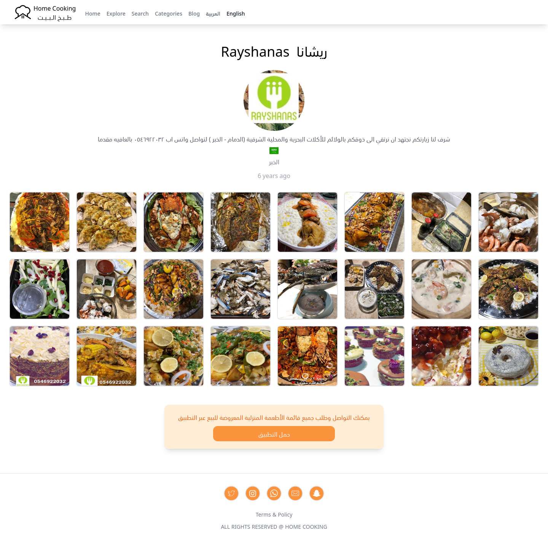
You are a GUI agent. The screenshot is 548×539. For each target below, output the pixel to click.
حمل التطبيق (274, 434)
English (235, 13)
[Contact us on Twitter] (231, 493)
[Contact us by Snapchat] (316, 493)
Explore (116, 13)
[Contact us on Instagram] (252, 493)
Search (140, 13)
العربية (213, 13)
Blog (194, 13)
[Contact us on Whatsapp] (274, 493)
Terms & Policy (274, 514)
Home (92, 13)
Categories (168, 13)
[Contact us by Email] (295, 493)
